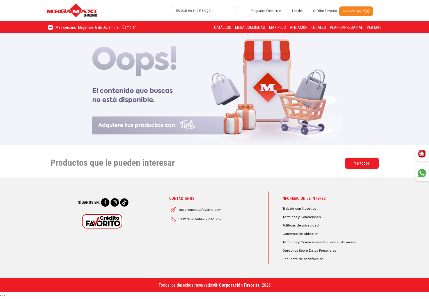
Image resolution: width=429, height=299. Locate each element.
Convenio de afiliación (300, 234)
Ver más (374, 27)
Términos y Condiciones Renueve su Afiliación (319, 242)
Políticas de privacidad (301, 225)
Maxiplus (277, 27)
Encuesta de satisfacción (303, 259)
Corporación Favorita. (240, 285)
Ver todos (362, 163)
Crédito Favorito (325, 11)
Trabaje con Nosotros (299, 208)
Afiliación (299, 27)
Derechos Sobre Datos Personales (309, 250)
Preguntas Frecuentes (266, 11)
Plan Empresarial (346, 27)
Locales (297, 11)
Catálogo (222, 27)
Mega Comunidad (250, 27)
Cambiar (129, 27)
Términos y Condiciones (302, 217)
